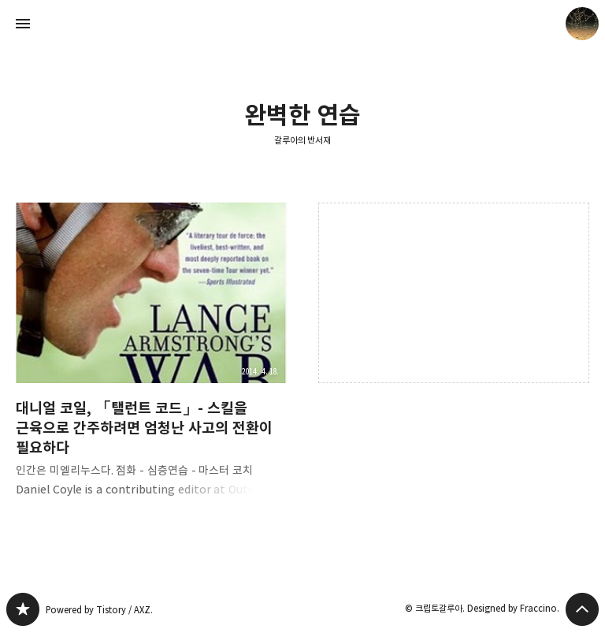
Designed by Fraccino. (513, 608)
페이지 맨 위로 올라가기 (582, 609)
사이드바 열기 (23, 24)
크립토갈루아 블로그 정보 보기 (582, 24)
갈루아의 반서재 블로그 (23, 609)
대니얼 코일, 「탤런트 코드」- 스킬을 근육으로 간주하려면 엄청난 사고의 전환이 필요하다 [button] (151, 362)
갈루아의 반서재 (303, 140)
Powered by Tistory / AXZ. (99, 610)
